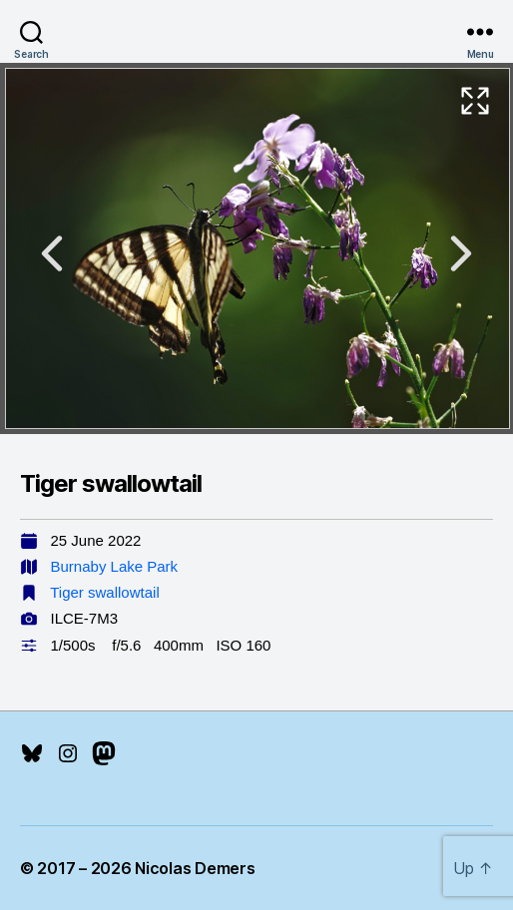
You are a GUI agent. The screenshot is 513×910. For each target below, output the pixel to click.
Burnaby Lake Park (115, 566)
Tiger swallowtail (104, 592)
